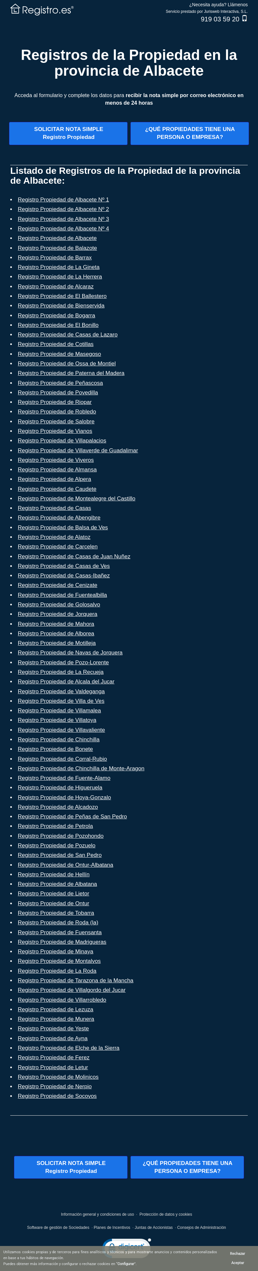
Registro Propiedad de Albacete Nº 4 (63, 228)
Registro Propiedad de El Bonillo (58, 325)
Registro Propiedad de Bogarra (56, 315)
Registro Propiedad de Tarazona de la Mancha (75, 980)
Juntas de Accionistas (154, 1227)
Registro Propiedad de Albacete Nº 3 (63, 219)
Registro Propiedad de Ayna (52, 1038)
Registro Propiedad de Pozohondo (61, 836)
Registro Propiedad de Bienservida (61, 306)
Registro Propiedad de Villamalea (59, 710)
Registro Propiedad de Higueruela (60, 787)
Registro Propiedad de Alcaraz (56, 286)
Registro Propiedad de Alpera (54, 479)
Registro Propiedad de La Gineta (59, 267)
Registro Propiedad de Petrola (55, 826)
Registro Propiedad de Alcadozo (58, 807)
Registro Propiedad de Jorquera (57, 614)
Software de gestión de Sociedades (58, 1227)
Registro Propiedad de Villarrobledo (62, 1000)
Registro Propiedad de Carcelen (58, 546)
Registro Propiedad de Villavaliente (61, 730)
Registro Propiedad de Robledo (57, 412)
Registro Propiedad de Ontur (53, 903)
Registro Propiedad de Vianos (55, 431)
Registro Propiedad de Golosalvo (59, 604)
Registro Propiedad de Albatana (57, 884)
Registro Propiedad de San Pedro (60, 855)
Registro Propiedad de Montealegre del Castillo (76, 498)
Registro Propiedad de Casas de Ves (64, 566)
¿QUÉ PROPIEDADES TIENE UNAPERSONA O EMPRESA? (190, 133)
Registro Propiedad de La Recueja (61, 672)
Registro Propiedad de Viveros (56, 460)
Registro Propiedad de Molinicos (58, 1077)
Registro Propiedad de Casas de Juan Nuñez (74, 556)
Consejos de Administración (201, 1227)
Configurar (125, 1264)
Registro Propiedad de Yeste (53, 1028)
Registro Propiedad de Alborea (56, 633)
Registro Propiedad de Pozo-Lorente (63, 662)
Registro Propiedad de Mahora (56, 624)
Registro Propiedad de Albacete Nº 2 (63, 209)
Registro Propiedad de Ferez (53, 1057)
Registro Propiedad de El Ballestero (62, 296)
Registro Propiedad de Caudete (57, 489)
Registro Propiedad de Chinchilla (59, 739)
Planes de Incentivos (112, 1227)
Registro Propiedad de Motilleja (57, 643)
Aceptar (237, 1263)
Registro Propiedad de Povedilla (58, 392)
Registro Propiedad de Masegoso (59, 354)
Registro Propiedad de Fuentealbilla (62, 595)
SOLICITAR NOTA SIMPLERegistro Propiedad (68, 133)
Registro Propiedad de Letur (53, 1067)
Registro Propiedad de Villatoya (57, 720)
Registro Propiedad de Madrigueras (62, 942)
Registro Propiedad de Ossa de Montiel (67, 363)
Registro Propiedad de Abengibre (59, 518)
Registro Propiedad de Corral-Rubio (62, 759)
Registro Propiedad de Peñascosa (60, 383)
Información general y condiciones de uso (97, 1214)
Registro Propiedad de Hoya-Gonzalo (64, 797)
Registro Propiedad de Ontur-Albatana (65, 865)
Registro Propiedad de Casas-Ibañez (64, 575)
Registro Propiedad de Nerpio (55, 1086)
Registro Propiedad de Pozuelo (56, 845)
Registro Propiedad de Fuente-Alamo (64, 778)
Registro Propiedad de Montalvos (59, 961)
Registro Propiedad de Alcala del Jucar (66, 681)
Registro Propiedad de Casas (54, 508)
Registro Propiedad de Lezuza (55, 1009)
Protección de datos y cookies (166, 1214)
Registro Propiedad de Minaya (55, 951)
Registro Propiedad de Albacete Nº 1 (63, 200)
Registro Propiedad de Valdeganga (61, 691)
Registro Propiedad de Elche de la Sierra (68, 1048)
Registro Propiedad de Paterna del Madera (71, 373)
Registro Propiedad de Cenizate (57, 585)
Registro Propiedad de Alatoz (54, 537)
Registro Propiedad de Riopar (55, 402)
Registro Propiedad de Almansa (57, 469)
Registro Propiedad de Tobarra (56, 913)
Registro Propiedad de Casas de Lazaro (67, 334)
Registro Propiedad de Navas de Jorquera (70, 652)
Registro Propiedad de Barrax (55, 257)
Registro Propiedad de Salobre (56, 421)
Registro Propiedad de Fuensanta (60, 932)
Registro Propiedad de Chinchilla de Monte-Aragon (81, 768)
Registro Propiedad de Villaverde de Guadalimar (78, 450)
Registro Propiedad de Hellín (53, 874)
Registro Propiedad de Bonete (55, 749)
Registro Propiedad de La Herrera (60, 277)
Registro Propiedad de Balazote (57, 248)
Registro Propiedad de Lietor (53, 893)
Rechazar (237, 1254)
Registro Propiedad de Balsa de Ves (63, 527)
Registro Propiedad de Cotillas (56, 344)
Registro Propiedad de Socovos (57, 1096)
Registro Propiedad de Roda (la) (58, 922)
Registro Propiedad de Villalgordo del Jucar (72, 990)
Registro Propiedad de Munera (56, 1019)
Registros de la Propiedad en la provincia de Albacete (129, 63)
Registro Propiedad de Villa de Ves (61, 701)
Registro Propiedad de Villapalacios (62, 440)
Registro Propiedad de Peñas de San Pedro (72, 816)
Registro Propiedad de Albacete (57, 238)
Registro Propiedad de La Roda (57, 971)
